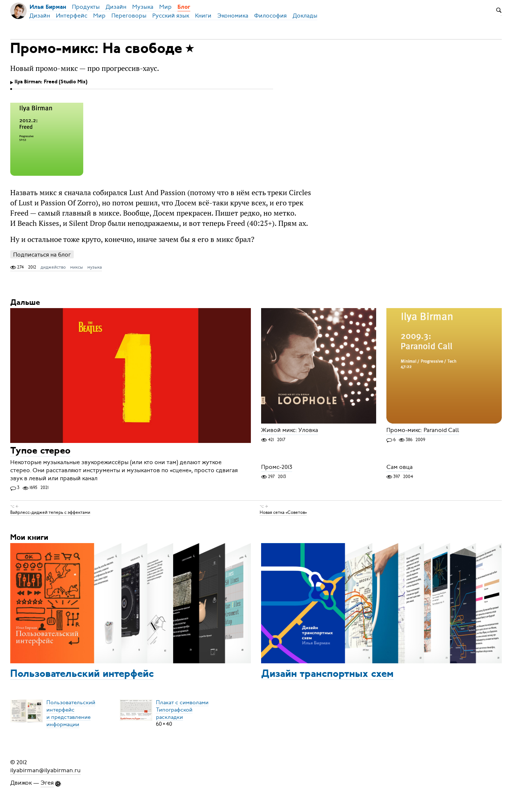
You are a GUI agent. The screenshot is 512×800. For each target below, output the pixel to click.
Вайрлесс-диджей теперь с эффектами (50, 512)
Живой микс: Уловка (289, 430)
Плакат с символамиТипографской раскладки (182, 709)
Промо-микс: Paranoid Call (422, 430)
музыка (94, 267)
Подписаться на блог (42, 254)
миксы (76, 267)
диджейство (53, 267)
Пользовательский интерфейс (82, 674)
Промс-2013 (276, 467)
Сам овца (399, 467)
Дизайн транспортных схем (327, 674)
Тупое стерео (40, 451)
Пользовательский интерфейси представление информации (70, 713)
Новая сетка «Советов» (283, 512)
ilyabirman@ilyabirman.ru (45, 770)
